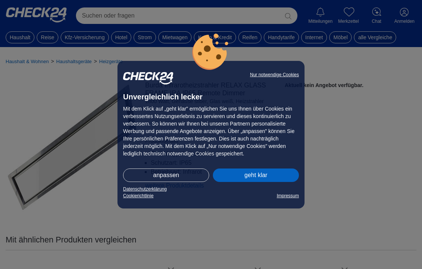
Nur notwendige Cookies (274, 74)
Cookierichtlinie (138, 195)
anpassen (166, 175)
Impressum (288, 195)
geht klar (255, 175)
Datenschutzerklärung (145, 189)
